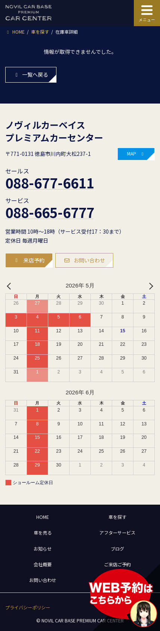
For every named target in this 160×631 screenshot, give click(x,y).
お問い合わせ (42, 580)
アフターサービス (117, 532)
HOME (42, 517)
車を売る (43, 532)
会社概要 (43, 564)
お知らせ (43, 548)
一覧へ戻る (30, 74)
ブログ (117, 548)
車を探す (117, 517)
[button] (136, 154)
